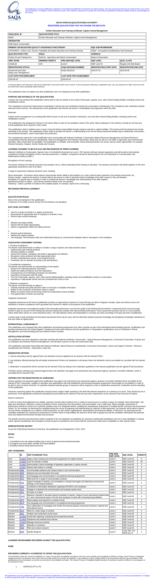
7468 (22, 507)
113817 (23, 467)
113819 (23, 517)
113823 (23, 522)
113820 (23, 462)
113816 (23, 519)
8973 (22, 476)
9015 (22, 483)
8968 (22, 470)
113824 (23, 459)
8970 (22, 479)
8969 (22, 473)
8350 (22, 532)
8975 (22, 500)
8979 (22, 503)
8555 (22, 487)
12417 (22, 496)
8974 (22, 490)
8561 (22, 492)
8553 (22, 525)
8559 (22, 528)
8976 (22, 511)
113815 (23, 465)
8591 (22, 514)
